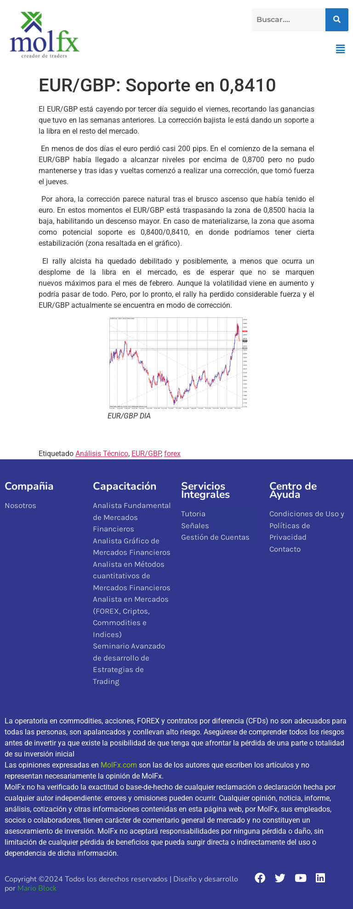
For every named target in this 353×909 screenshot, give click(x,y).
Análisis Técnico (101, 453)
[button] (340, 49)
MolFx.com (119, 765)
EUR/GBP (146, 453)
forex (172, 453)
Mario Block (37, 888)
